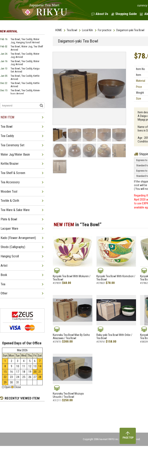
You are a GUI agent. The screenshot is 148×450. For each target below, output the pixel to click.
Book (4, 275)
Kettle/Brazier (10, 164)
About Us (102, 14)
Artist (4, 265)
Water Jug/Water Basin (15, 154)
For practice (104, 30)
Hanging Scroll (10, 256)
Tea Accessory (10, 182)
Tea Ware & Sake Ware (15, 210)
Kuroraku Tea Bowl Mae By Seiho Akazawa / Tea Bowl (71, 336)
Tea (3, 284)
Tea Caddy (7, 136)
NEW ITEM (7, 117)
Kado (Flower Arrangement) (18, 238)
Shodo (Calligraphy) (13, 247)
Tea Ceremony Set (12, 145)
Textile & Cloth (10, 201)
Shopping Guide (126, 14)
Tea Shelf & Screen (13, 173)
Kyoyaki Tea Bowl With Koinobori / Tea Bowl (115, 278)
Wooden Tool (9, 191)
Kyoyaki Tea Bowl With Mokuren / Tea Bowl (71, 278)
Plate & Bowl (9, 219)
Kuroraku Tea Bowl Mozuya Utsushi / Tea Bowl (68, 395)
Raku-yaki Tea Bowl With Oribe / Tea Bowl (114, 336)
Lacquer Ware (9, 228)
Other (4, 293)
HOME (58, 30)
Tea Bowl (72, 30)
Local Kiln (87, 30)
